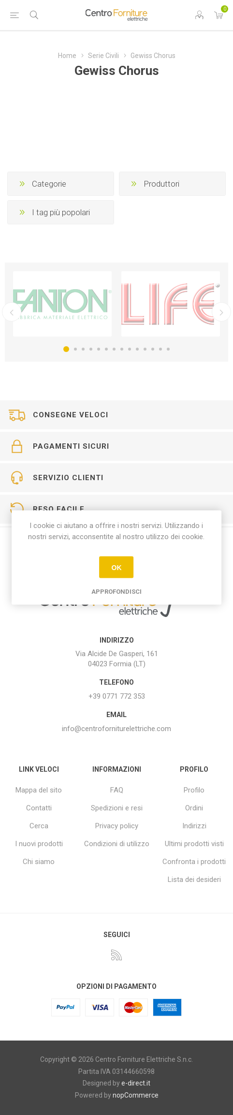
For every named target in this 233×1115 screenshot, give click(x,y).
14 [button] (168, 349)
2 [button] (75, 349)
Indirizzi (194, 826)
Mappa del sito (38, 790)
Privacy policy (116, 826)
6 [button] (106, 349)
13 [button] (160, 349)
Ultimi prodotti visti (194, 843)
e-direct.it (135, 1083)
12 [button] (152, 349)
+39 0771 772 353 (116, 696)
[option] (62, 304)
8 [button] (121, 349)
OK (116, 567)
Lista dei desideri (194, 879)
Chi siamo (39, 861)
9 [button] (129, 349)
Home (67, 55)
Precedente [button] (11, 312)
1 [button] (66, 349)
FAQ (116, 790)
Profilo (194, 790)
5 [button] (98, 349)
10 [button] (137, 349)
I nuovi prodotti (39, 843)
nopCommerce (136, 1095)
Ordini (194, 808)
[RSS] (116, 955)
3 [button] (83, 349)
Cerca (38, 826)
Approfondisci (116, 591)
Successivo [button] (221, 312)
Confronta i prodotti (194, 861)
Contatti (39, 808)
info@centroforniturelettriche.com (116, 728)
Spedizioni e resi (117, 808)
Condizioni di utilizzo (116, 843)
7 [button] (114, 349)
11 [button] (145, 349)
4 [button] (90, 349)
